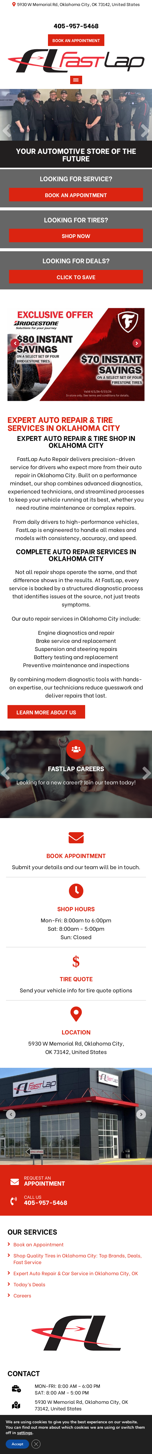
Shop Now (76, 235)
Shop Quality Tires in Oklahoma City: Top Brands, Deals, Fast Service (77, 1258)
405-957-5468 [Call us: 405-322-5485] (76, 25)
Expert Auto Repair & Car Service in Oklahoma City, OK (75, 1273)
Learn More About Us (46, 712)
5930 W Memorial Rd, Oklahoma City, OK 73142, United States (76, 1030)
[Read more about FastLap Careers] (76, 774)
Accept (17, 1444)
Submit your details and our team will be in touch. (76, 850)
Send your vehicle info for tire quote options (76, 973)
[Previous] (6, 131)
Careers (22, 1295)
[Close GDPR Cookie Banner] (35, 1444)
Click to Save (76, 277)
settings (24, 1433)
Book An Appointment (76, 40)
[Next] (145, 131)
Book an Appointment (76, 195)
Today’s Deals (29, 1284)
